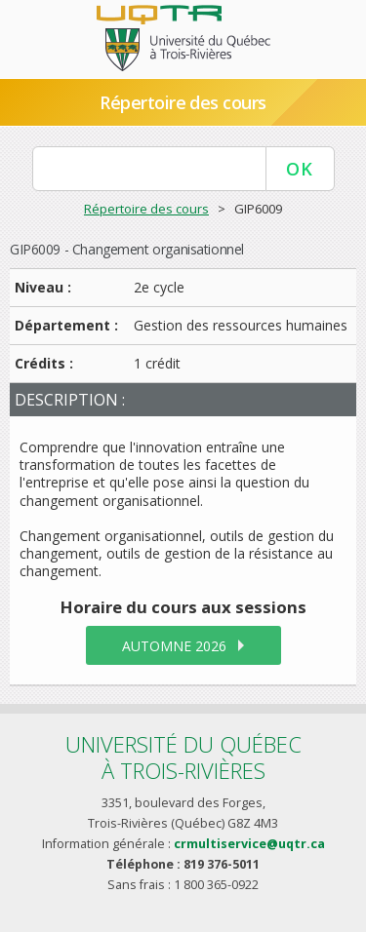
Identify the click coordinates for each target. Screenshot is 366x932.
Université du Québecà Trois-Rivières (183, 757)
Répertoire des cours (182, 102)
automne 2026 (174, 646)
